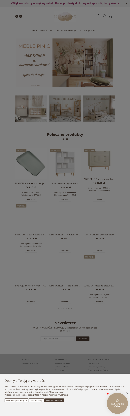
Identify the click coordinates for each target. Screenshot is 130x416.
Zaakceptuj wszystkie (54, 400)
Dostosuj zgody (36, 400)
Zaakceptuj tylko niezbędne (16, 400)
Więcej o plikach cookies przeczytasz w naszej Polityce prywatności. (36, 394)
